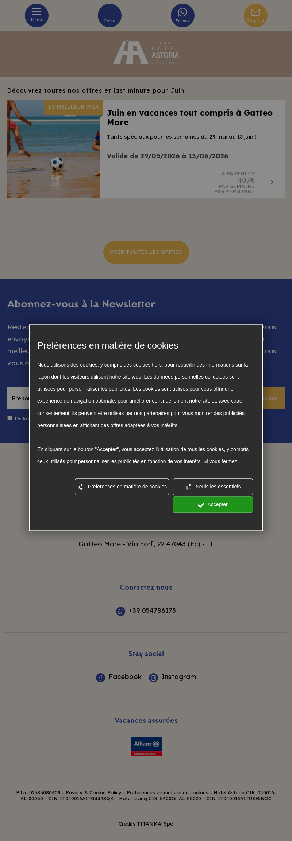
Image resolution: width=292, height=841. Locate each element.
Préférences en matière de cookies (122, 487)
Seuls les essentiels (213, 487)
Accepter (212, 505)
